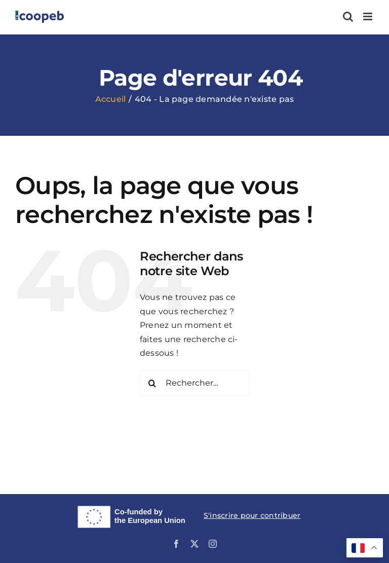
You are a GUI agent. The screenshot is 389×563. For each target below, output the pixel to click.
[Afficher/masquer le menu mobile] (368, 16)
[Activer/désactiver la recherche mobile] (348, 16)
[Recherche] (152, 383)
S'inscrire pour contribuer (252, 515)
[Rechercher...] (194, 383)
